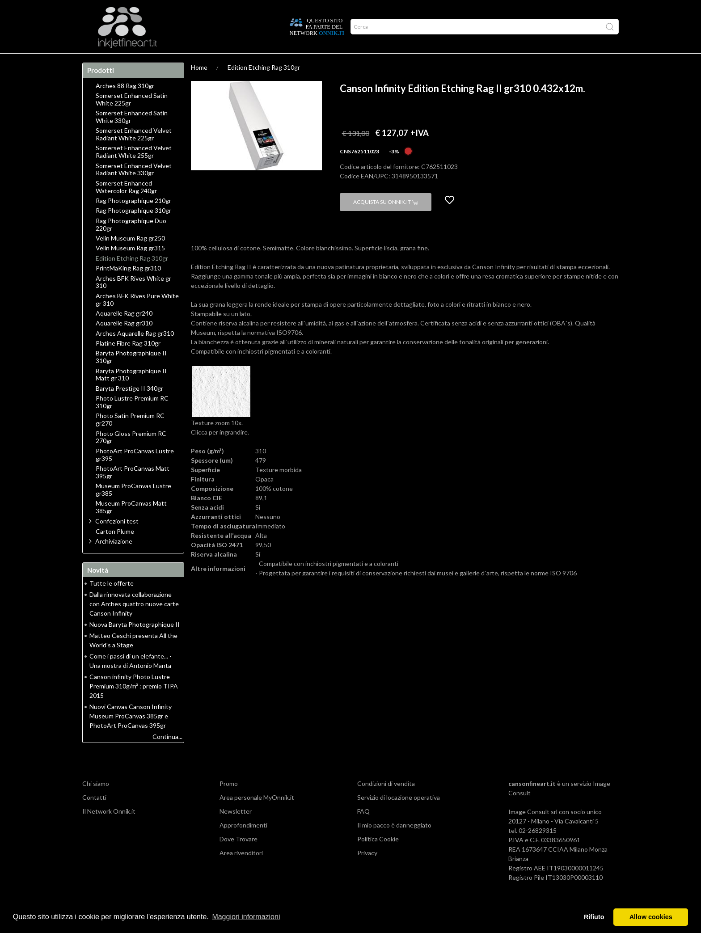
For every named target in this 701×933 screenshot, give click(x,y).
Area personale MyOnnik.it (257, 815)
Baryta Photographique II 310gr (131, 374)
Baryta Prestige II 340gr (129, 406)
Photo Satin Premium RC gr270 (130, 437)
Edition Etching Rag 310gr (264, 85)
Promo (303, 62)
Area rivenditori (241, 870)
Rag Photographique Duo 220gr (131, 242)
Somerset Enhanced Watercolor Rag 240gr (126, 204)
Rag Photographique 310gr (133, 228)
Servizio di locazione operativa (398, 815)
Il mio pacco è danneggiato (394, 842)
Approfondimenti (143, 62)
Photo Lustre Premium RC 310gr (132, 419)
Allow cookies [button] (650, 916)
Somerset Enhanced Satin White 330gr (132, 134)
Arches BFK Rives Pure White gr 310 (137, 317)
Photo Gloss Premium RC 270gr (131, 455)
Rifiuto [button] (594, 916)
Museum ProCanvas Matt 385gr (131, 524)
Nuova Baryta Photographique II (134, 642)
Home (97, 62)
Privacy (367, 870)
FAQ (363, 828)
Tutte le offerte (111, 600)
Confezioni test (117, 538)
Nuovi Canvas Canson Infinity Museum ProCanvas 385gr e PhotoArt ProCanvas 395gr (130, 733)
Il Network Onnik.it (108, 828)
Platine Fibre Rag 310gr (128, 360)
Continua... (167, 754)
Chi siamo (95, 801)
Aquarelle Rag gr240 (124, 330)
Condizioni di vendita (386, 801)
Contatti (94, 815)
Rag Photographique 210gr (133, 218)
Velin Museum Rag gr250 (130, 255)
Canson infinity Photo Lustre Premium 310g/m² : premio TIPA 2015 (133, 703)
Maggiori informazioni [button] (246, 916)
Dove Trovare (239, 856)
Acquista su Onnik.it (385, 219)
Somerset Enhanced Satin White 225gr (132, 117)
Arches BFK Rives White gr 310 (133, 299)
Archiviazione (113, 558)
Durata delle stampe (211, 62)
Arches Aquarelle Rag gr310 (135, 351)
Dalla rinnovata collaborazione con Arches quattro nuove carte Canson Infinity (134, 621)
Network (268, 62)
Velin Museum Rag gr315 (130, 265)
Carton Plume (115, 549)
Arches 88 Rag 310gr (125, 103)
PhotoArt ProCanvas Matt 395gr (132, 489)
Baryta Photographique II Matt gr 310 (131, 392)
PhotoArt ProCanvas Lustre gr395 (135, 472)
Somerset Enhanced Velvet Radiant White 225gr (134, 151)
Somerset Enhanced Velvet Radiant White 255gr (134, 169)
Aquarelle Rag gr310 (124, 340)
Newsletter (236, 828)
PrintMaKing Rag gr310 (128, 285)
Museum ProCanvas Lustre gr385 (133, 507)
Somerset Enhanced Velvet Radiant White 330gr (134, 187)
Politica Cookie (378, 856)
